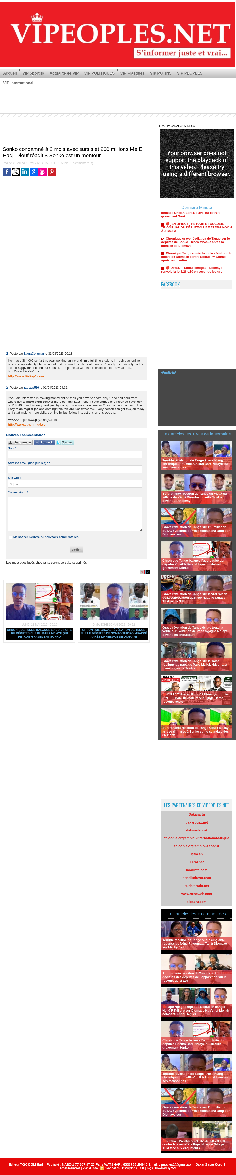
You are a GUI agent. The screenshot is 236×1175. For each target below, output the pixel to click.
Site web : (14, 478)
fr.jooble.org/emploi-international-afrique (196, 838)
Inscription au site (133, 1168)
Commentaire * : (19, 492)
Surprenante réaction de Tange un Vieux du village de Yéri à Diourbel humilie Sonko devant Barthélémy (194, 497)
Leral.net (197, 862)
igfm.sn (197, 854)
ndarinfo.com (196, 870)
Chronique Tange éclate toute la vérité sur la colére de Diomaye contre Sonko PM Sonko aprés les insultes (196, 259)
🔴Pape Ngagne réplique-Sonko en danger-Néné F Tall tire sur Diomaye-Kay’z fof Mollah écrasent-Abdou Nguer (195, 1010)
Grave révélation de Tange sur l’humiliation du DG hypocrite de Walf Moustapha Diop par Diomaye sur (196, 530)
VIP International (18, 83)
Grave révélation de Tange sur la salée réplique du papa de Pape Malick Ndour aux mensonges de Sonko (194, 664)
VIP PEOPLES (190, 73)
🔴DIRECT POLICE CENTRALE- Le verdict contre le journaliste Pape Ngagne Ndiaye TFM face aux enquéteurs (193, 1144)
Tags (150, 1168)
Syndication (112, 1168)
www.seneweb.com (196, 894)
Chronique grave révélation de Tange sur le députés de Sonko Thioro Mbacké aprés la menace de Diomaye (114, 633)
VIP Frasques (132, 73)
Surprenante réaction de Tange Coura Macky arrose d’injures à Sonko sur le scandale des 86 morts (195, 731)
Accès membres (70, 1168)
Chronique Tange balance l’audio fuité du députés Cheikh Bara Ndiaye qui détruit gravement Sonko (39, 633)
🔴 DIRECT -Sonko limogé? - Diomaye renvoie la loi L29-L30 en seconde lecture (191, 272)
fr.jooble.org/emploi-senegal (196, 846)
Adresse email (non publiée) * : (29, 463)
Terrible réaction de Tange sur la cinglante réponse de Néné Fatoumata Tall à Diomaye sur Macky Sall (194, 943)
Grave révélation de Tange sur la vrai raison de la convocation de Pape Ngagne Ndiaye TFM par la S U (194, 597)
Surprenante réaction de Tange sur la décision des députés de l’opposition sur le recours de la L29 (194, 977)
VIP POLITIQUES (99, 73)
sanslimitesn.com (197, 878)
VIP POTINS (161, 73)
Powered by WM (165, 1168)
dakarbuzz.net (197, 822)
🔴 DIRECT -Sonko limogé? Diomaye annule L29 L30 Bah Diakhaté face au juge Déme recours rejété (195, 698)
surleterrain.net (197, 886)
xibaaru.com (196, 902)
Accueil (10, 73)
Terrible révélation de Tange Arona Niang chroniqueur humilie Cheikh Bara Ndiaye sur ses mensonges (195, 463)
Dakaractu (197, 814)
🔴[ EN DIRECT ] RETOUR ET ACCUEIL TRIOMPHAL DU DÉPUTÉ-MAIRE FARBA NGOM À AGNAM (196, 230)
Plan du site (90, 1168)
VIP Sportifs (33, 73)
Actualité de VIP (64, 73)
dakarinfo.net (196, 830)
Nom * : (13, 448)
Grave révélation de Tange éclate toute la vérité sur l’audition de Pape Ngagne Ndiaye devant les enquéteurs (195, 631)
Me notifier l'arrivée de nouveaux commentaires (46, 537)
